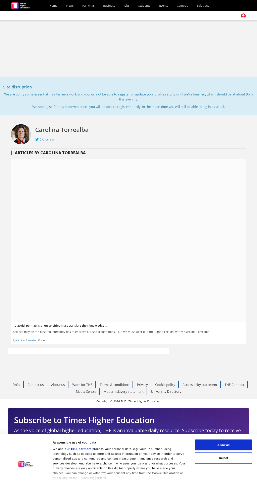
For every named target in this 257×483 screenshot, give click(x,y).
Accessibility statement (200, 385)
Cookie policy (165, 385)
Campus (182, 5)
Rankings (88, 5)
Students (144, 5)
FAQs (16, 385)
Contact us (36, 385)
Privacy (142, 385)
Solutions (203, 5)
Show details (210, 475)
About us (58, 385)
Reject (223, 434)
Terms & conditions (115, 385)
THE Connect (234, 385)
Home (53, 5)
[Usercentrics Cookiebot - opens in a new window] (26, 475)
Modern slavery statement (124, 391)
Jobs (127, 5)
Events (163, 5)
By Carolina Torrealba (24, 340)
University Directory (166, 391)
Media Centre (86, 391)
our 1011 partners (77, 425)
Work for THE (82, 385)
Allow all (223, 421)
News (70, 5)
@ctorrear (47, 139)
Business (109, 5)
